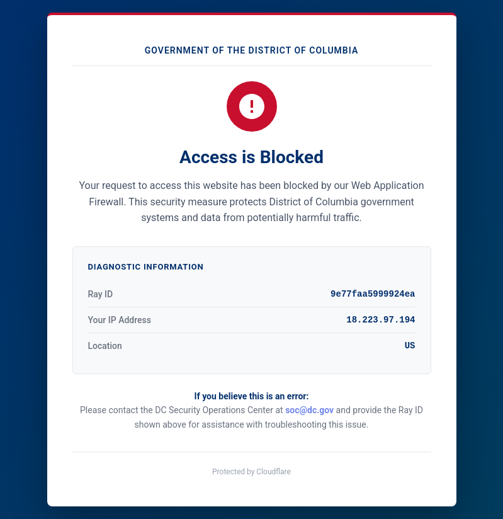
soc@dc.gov (309, 410)
